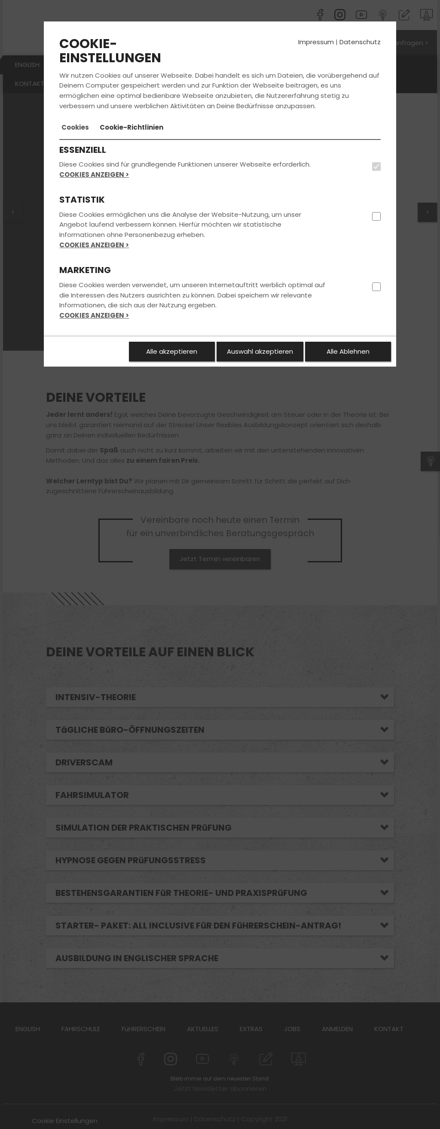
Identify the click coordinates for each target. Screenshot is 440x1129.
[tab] (75, 127)
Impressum (316, 41)
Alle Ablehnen (348, 351)
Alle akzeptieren (171, 351)
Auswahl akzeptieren (260, 351)
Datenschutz (360, 41)
